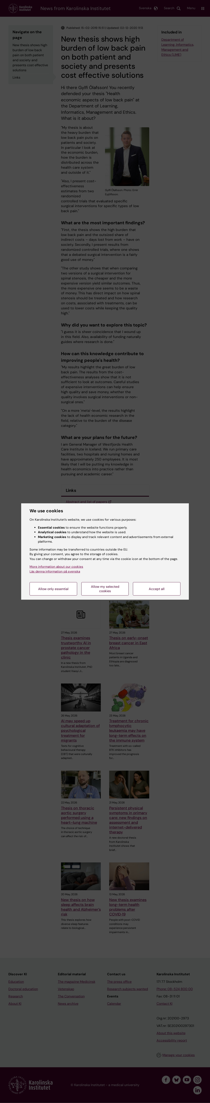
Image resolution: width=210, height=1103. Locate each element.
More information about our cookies (56, 567)
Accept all (157, 589)
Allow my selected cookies (105, 588)
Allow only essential (53, 589)
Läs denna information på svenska (55, 571)
